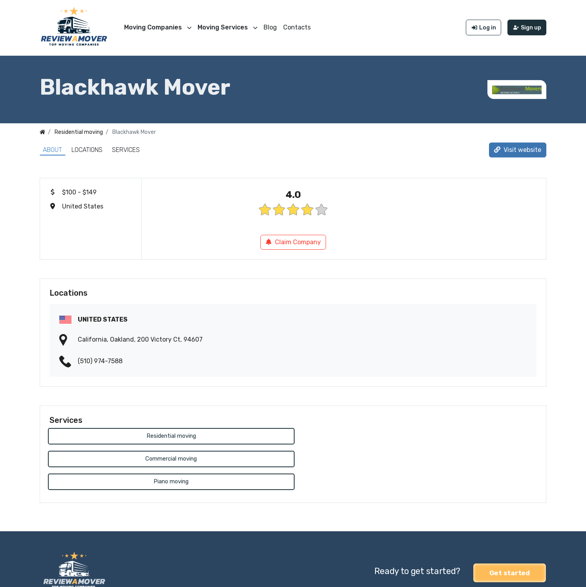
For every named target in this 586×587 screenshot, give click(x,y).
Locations (87, 148)
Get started (509, 524)
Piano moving (355, 434)
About (52, 148)
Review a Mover (62, 576)
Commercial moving (230, 434)
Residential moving (107, 434)
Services (126, 148)
